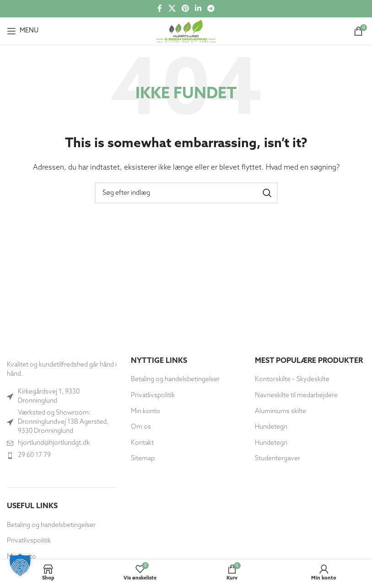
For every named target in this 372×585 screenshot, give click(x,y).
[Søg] (186, 192)
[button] (20, 565)
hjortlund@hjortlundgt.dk (54, 443)
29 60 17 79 (34, 455)
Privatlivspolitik (29, 540)
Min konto (145, 411)
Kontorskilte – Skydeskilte (292, 379)
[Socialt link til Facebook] (159, 8)
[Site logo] (185, 30)
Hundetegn (271, 427)
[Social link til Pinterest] (185, 8)
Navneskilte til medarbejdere (296, 395)
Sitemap (143, 458)
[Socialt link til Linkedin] (198, 8)
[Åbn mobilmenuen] (22, 31)
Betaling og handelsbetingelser (51, 525)
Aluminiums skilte (280, 411)
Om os (141, 427)
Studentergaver (277, 458)
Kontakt (142, 443)
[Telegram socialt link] (211, 8)
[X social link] (171, 8)
